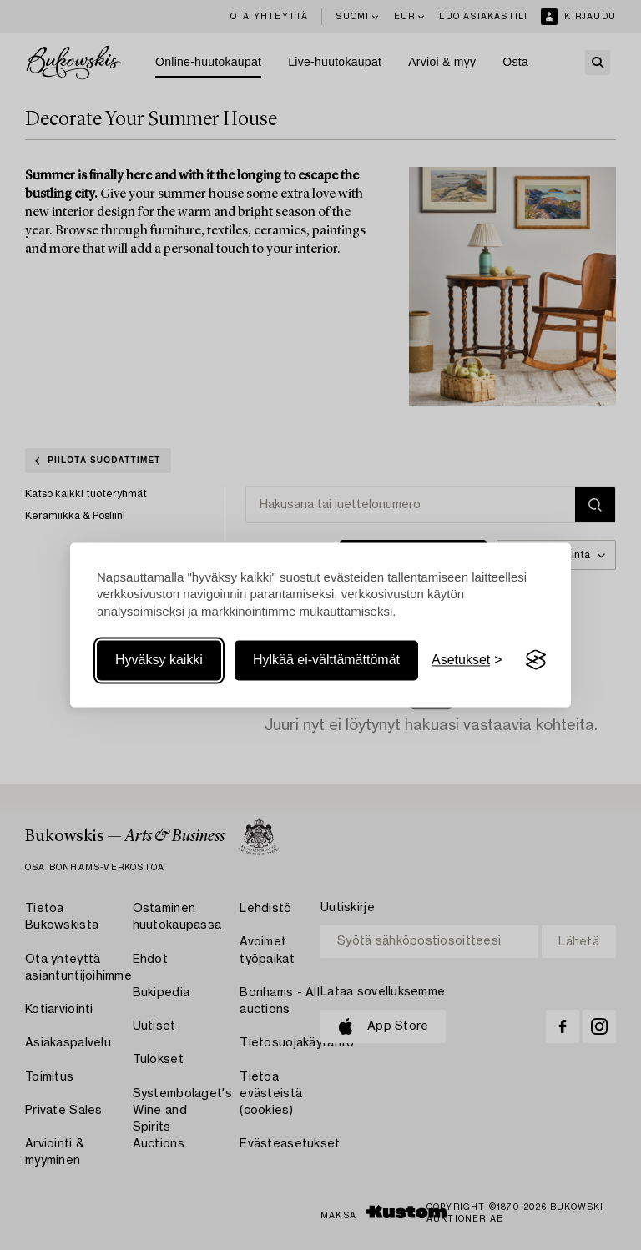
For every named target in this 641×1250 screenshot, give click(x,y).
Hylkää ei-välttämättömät (326, 660)
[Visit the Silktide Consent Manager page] (536, 660)
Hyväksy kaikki (159, 660)
